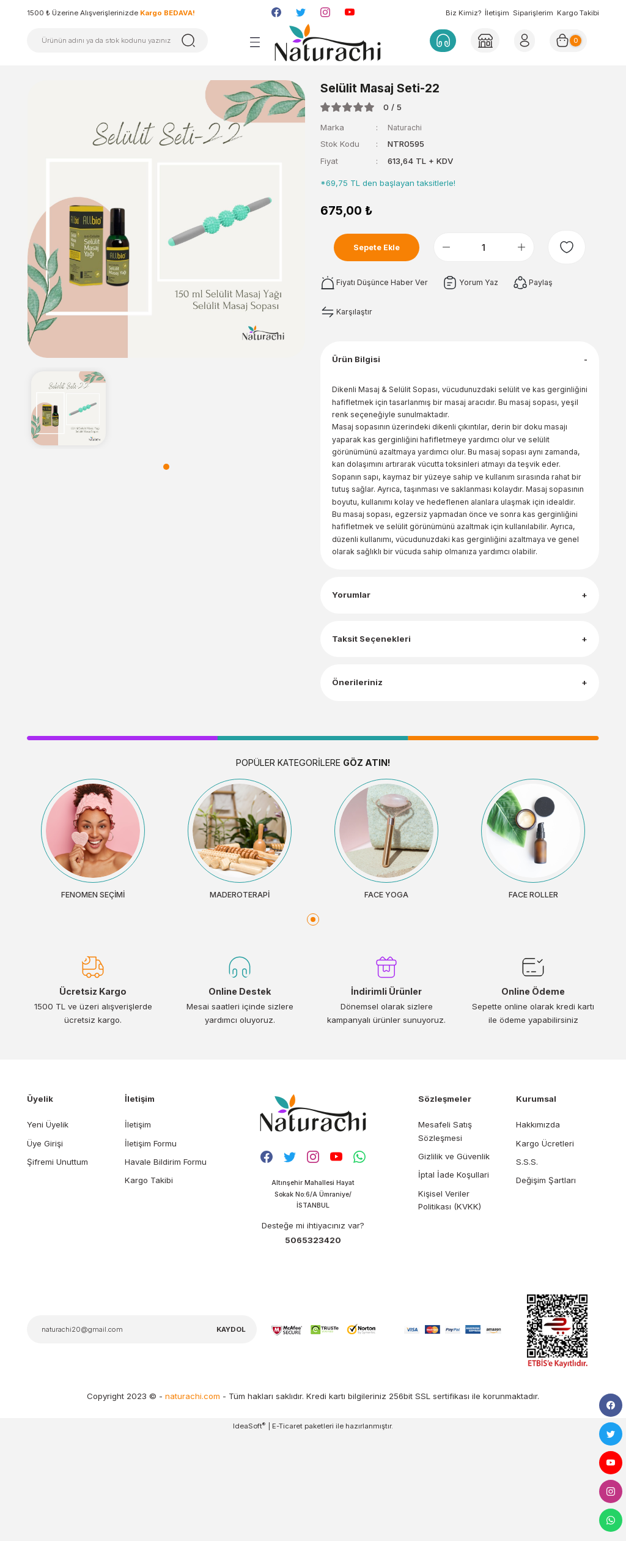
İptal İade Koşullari (453, 1278)
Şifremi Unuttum (57, 1266)
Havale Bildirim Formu (166, 1266)
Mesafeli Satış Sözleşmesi (445, 1235)
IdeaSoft (249, 1531)
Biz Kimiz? (463, 13)
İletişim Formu (151, 1247)
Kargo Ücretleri (545, 1247)
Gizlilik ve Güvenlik (454, 1260)
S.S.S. (527, 1266)
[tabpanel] (68, 408)
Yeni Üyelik (47, 1228)
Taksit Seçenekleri (376, 720)
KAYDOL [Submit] (231, 1435)
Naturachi (406, 127)
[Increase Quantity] (533, 247)
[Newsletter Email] (142, 1436)
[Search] (117, 40)
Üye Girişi (45, 1247)
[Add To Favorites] (573, 247)
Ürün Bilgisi (360, 365)
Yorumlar (355, 664)
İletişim (497, 13)
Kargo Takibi (578, 13)
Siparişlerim (533, 13)
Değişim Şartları (546, 1284)
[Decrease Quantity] (458, 247)
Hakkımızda (538, 1228)
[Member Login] (484, 40)
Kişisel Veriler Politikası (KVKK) (449, 1303)
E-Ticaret (287, 1532)
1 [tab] (166, 467)
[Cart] (572, 40)
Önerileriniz (360, 776)
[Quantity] (495, 247)
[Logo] (327, 42)
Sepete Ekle (383, 247)
